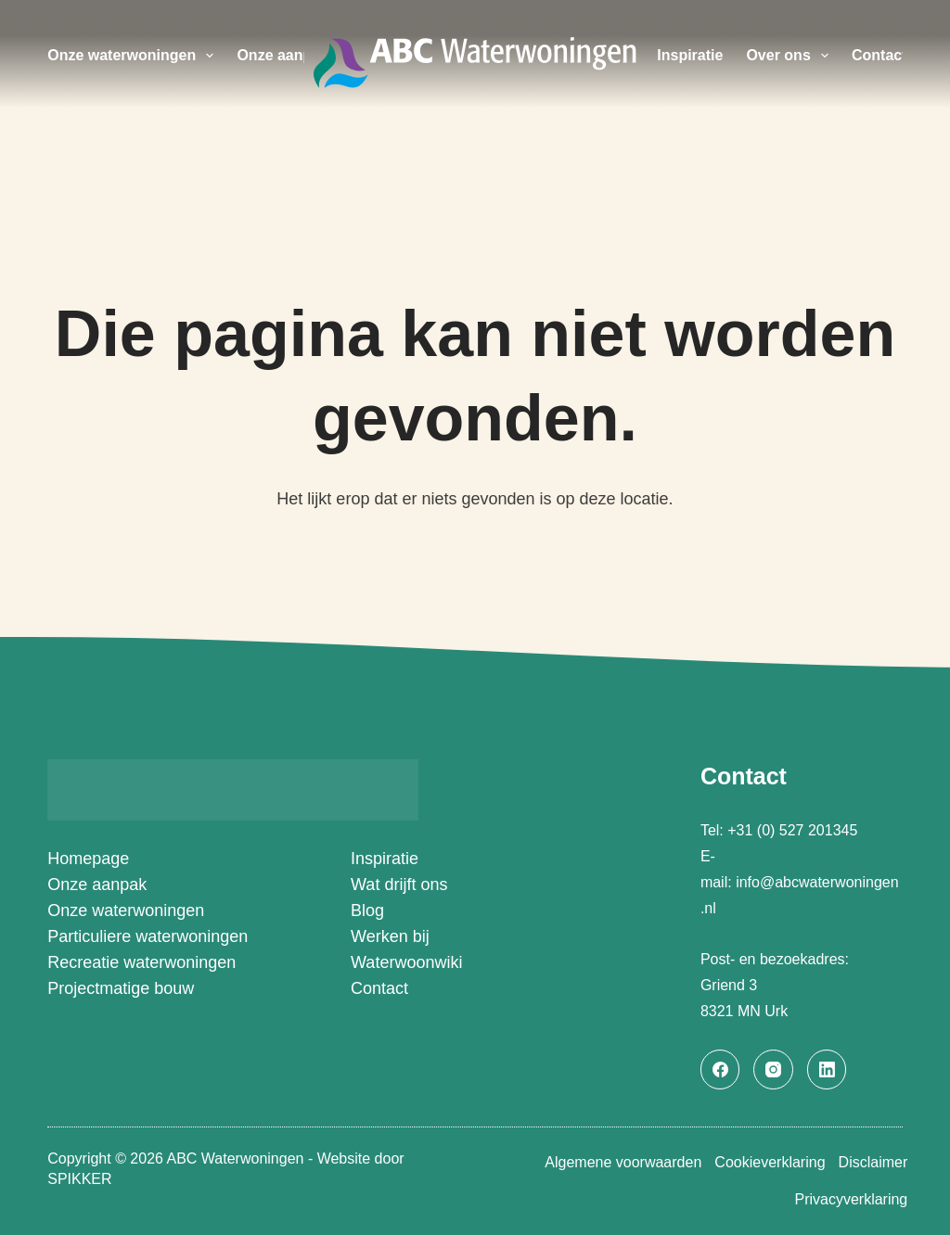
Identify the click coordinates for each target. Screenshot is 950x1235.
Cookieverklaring (755, 1162)
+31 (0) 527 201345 (794, 830)
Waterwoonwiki (406, 962)
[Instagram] (773, 1069)
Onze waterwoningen (134, 56)
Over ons (791, 56)
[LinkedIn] (827, 1069)
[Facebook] (720, 1069)
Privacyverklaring (846, 1199)
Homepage (88, 858)
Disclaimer (868, 1162)
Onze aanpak (282, 55)
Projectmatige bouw (120, 988)
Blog (367, 910)
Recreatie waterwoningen (141, 962)
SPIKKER (79, 1177)
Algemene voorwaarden (598, 1162)
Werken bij (390, 936)
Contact (879, 55)
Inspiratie (690, 55)
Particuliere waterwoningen (147, 936)
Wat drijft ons (399, 884)
